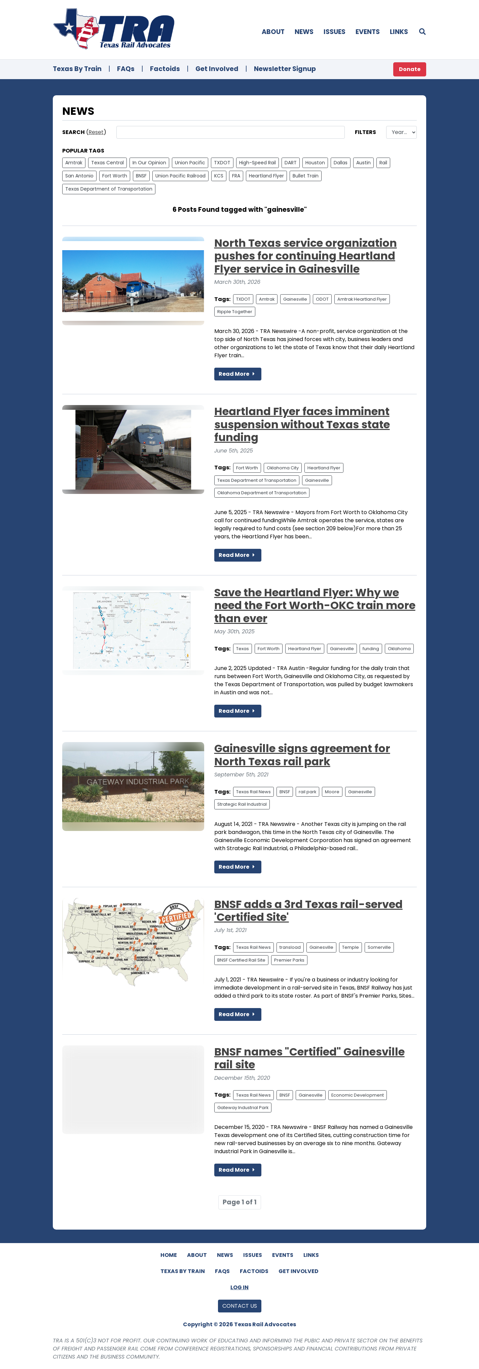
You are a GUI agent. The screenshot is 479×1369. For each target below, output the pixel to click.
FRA (236, 175)
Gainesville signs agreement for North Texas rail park (302, 755)
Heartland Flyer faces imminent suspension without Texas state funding (302, 424)
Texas (242, 649)
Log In (239, 1287)
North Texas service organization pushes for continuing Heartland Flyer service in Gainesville (305, 255)
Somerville (379, 947)
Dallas (340, 162)
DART (291, 162)
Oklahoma (399, 649)
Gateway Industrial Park (242, 1107)
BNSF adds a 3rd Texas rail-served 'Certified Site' (308, 911)
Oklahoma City (283, 468)
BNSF (141, 175)
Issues (334, 31)
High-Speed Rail (257, 162)
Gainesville (295, 299)
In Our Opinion (149, 162)
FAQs (126, 68)
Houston (315, 162)
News (304, 31)
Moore (332, 792)
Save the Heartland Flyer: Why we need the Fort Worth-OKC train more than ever (314, 605)
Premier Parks (289, 960)
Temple (350, 947)
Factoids (165, 68)
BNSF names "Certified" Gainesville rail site (309, 1058)
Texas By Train (77, 68)
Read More (238, 374)
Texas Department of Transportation (108, 189)
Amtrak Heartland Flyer (362, 299)
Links (399, 31)
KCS (218, 175)
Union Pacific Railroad (180, 175)
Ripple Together (234, 311)
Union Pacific (190, 162)
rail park (307, 792)
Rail (383, 162)
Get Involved (216, 68)
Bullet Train (306, 175)
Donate (409, 69)
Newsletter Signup (285, 68)
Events (368, 31)
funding (371, 649)
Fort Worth (114, 175)
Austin (363, 162)
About (273, 31)
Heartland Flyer (266, 175)
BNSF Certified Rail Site (241, 960)
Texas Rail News (253, 792)
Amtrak (73, 162)
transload (290, 947)
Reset (96, 132)
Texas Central (107, 162)
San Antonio (79, 175)
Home (168, 1255)
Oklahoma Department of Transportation (261, 493)
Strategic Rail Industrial (242, 804)
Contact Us (239, 1306)
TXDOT (222, 162)
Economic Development (357, 1095)
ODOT (322, 299)
